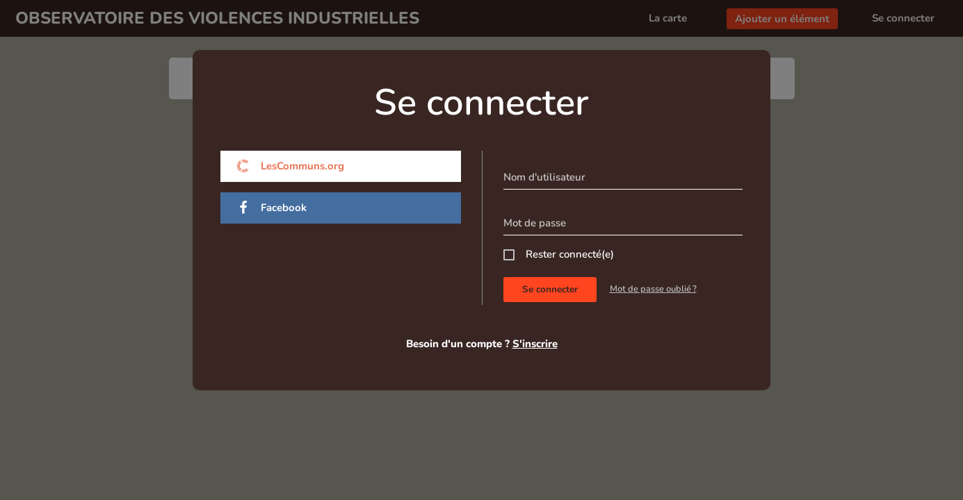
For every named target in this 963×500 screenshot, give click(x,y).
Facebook (271, 208)
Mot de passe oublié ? (653, 289)
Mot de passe (534, 223)
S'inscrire (535, 344)
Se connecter (550, 289)
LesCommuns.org (290, 166)
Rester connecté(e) (570, 254)
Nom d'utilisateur (544, 177)
